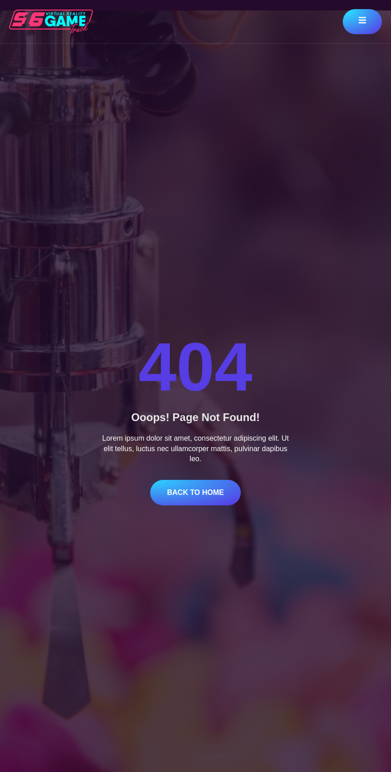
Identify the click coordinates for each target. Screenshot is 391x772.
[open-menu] (362, 21)
